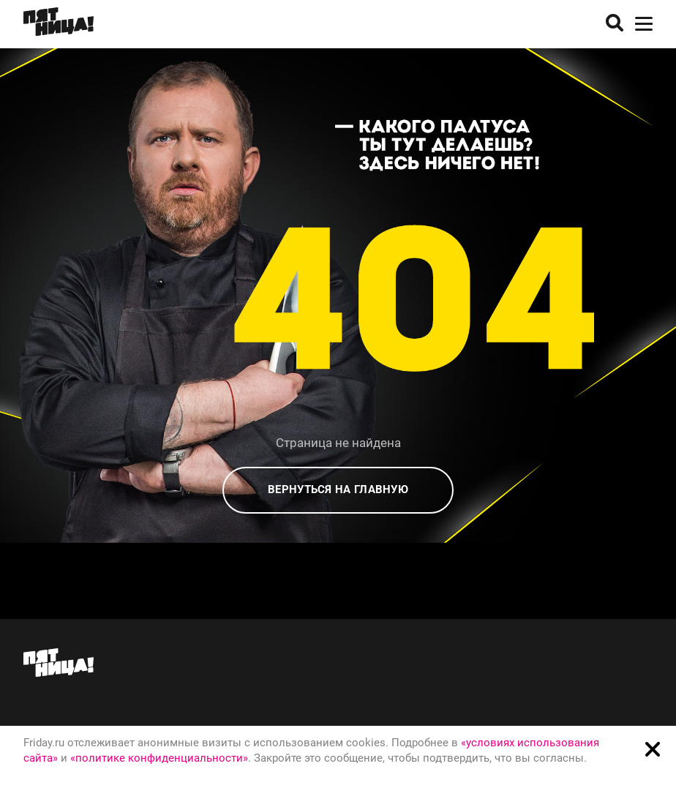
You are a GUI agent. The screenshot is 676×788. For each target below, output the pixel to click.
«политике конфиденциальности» (159, 758)
